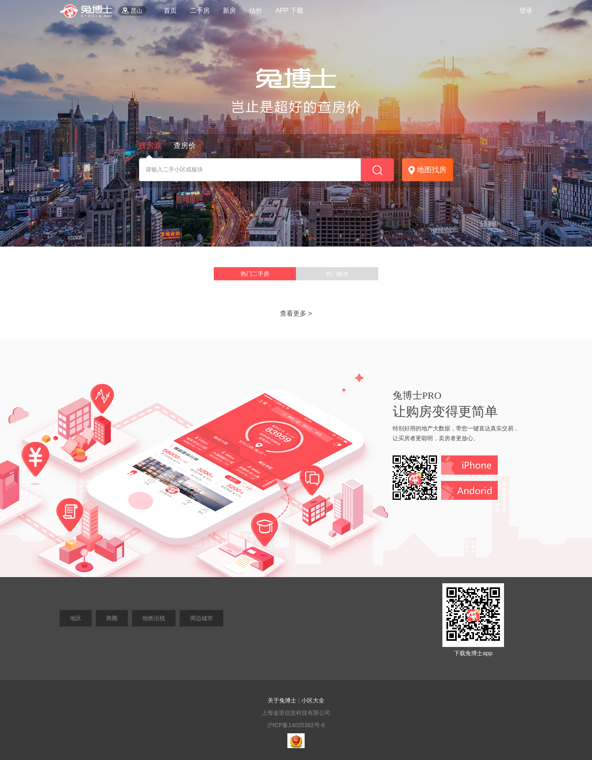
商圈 (112, 618)
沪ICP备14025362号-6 (296, 725)
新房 (229, 10)
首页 (170, 10)
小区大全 (312, 700)
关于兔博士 (282, 700)
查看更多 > (296, 313)
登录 (525, 10)
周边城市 (201, 618)
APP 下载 (289, 10)
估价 (255, 10)
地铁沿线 (153, 618)
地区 (75, 618)
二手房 (200, 10)
